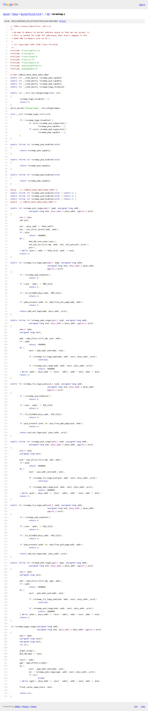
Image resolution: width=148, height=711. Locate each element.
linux (15, 14)
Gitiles (17, 706)
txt (136, 706)
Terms (33, 706)
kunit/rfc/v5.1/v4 (31, 14)
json (142, 706)
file (62, 21)
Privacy (25, 706)
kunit (6, 14)
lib (48, 14)
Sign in (142, 4)
